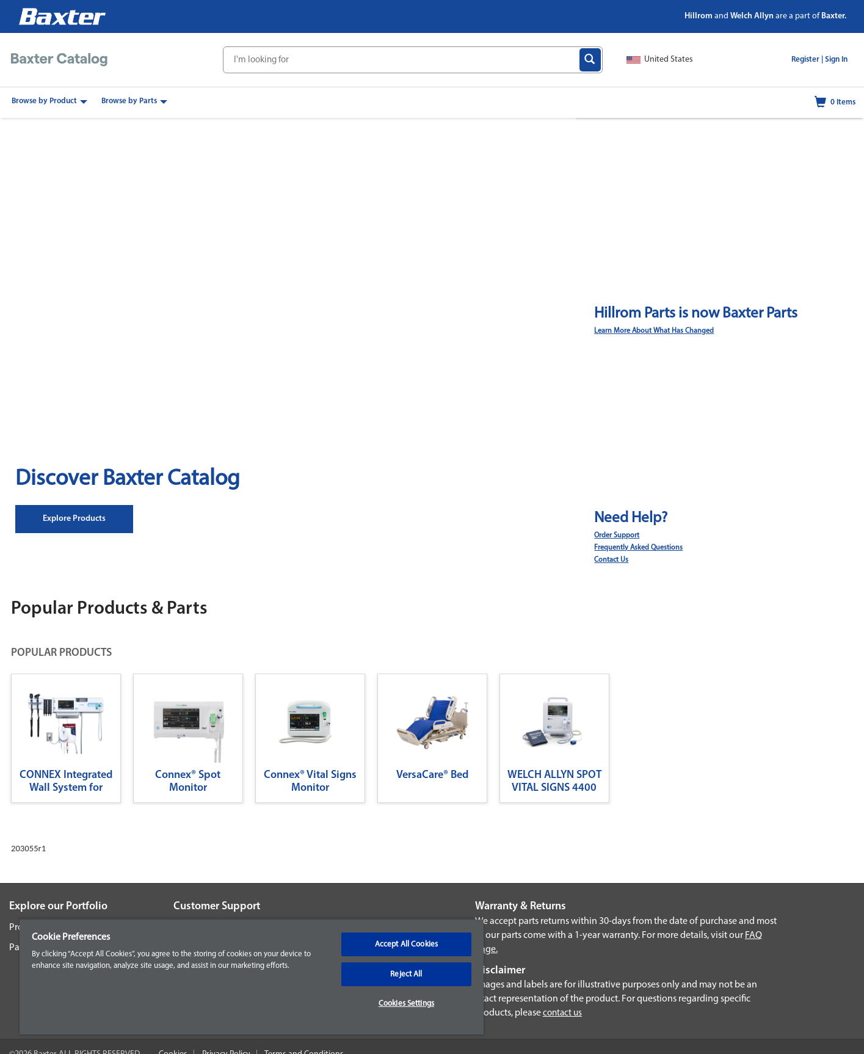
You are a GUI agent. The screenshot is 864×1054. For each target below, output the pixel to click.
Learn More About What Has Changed (654, 331)
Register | (807, 60)
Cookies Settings (406, 1004)
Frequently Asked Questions (638, 547)
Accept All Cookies (406, 944)
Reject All (406, 974)
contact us (562, 1013)
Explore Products (74, 518)
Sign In (836, 60)
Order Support (616, 535)
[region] (252, 976)
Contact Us (611, 560)
